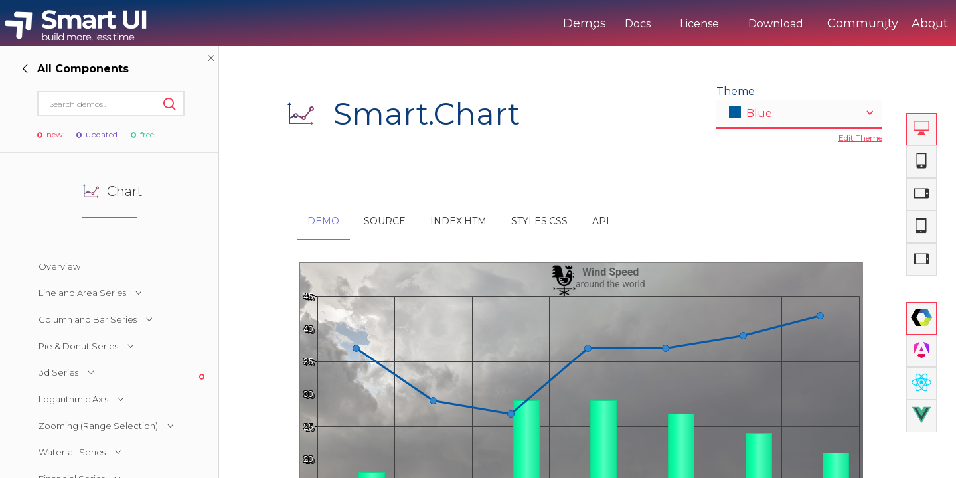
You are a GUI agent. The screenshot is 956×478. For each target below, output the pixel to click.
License (644, 23)
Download (720, 23)
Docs (583, 23)
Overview (59, 266)
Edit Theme (860, 138)
